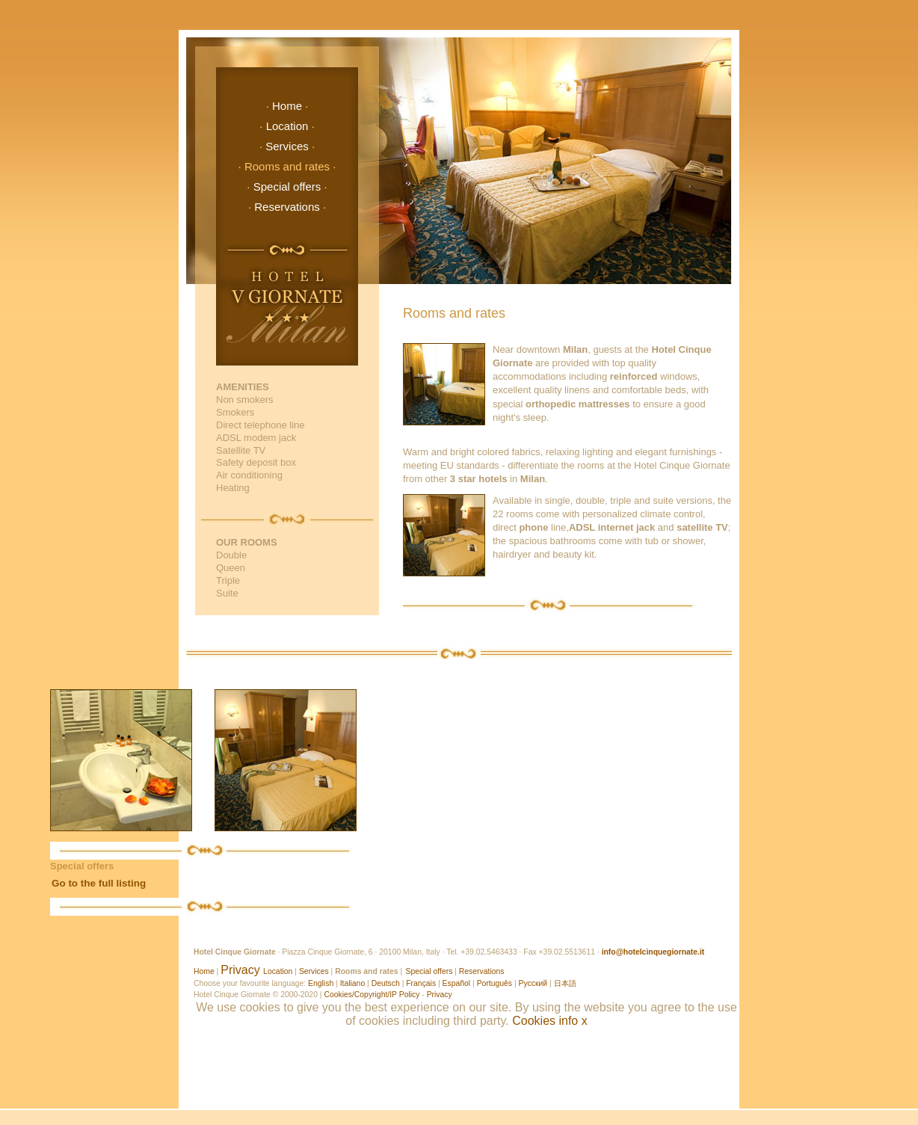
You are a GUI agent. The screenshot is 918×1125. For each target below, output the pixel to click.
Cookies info (545, 1020)
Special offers (287, 186)
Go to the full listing (99, 883)
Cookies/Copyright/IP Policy (371, 994)
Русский (533, 983)
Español (457, 983)
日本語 (565, 983)
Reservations (287, 206)
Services (287, 146)
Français (421, 983)
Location (287, 126)
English (320, 983)
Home (287, 105)
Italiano (353, 983)
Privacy (240, 970)
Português (494, 983)
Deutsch (386, 983)
